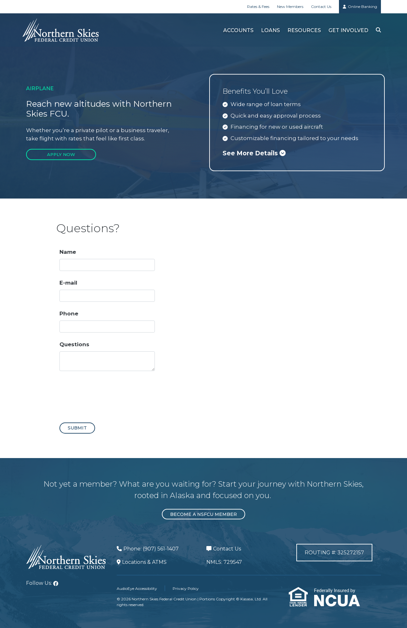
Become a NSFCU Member (203, 514)
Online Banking (362, 6)
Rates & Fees (258, 6)
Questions (74, 344)
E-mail (68, 283)
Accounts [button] (238, 30)
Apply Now (61, 154)
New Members (290, 6)
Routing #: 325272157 (334, 554)
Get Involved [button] (348, 30)
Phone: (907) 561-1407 (151, 549)
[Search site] (378, 30)
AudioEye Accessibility (137, 588)
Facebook (55, 583)
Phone (68, 313)
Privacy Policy (186, 588)
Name (67, 252)
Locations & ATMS (144, 562)
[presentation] (107, 394)
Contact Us (321, 6)
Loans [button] (270, 30)
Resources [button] (304, 30)
